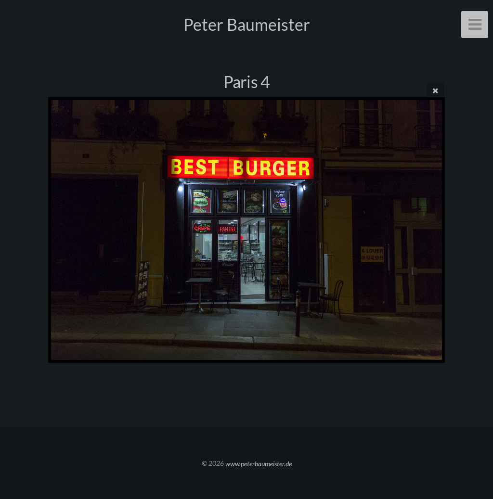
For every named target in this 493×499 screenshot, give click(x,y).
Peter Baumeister (246, 24)
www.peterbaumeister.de (258, 463)
